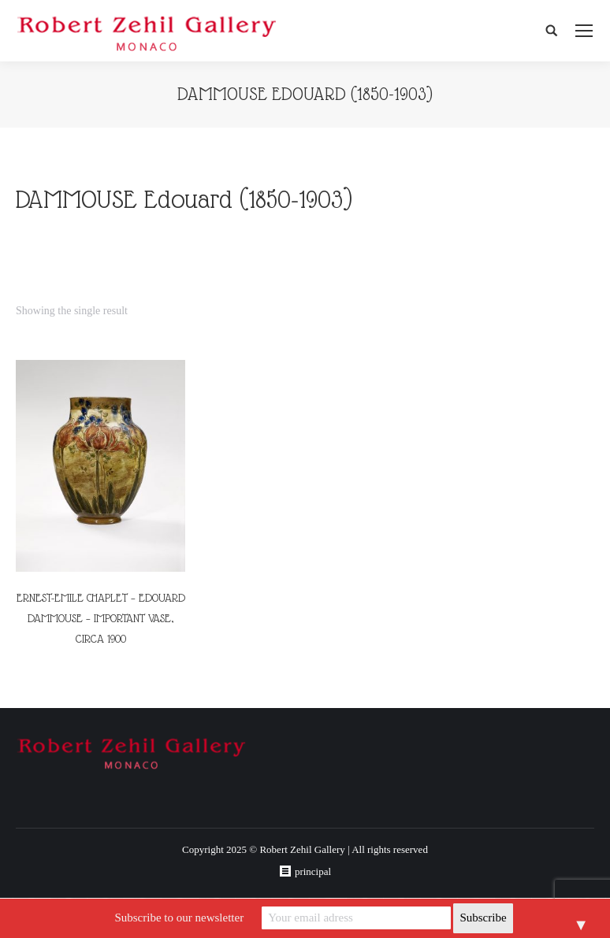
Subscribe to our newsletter (179, 917)
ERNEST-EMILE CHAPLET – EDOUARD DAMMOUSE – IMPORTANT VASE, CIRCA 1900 (101, 618)
